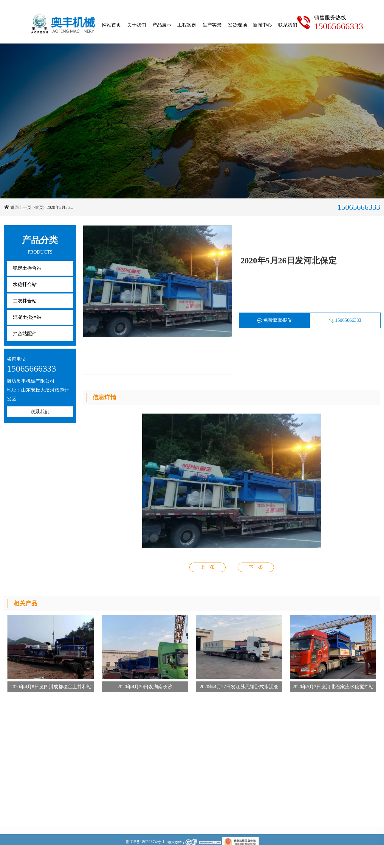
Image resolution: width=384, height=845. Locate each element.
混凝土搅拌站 (27, 317)
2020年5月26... (60, 207)
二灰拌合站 (25, 300)
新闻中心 (262, 24)
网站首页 (111, 24)
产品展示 (161, 24)
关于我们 (136, 24)
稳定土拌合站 (27, 268)
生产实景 (212, 24)
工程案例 (186, 24)
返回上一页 (20, 207)
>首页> (39, 207)
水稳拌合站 (25, 284)
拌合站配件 (25, 333)
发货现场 (237, 24)
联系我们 (287, 24)
